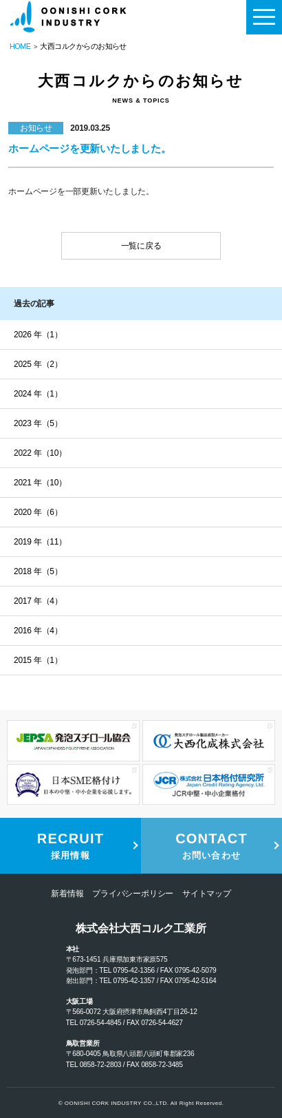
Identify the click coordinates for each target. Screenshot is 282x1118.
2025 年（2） (38, 364)
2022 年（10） (40, 453)
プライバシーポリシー (132, 893)
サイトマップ (206, 893)
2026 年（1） (38, 334)
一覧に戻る (141, 246)
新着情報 (67, 893)
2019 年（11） (40, 542)
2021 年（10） (40, 482)
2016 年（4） (38, 630)
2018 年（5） (38, 571)
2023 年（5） (38, 423)
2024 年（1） (38, 394)
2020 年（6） (38, 512)
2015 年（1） (38, 660)
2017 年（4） (38, 601)
